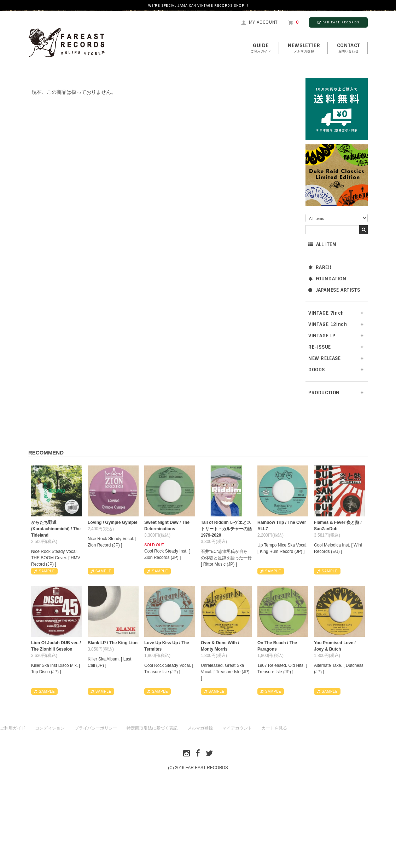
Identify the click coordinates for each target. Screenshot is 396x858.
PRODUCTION (324, 393)
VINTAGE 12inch (327, 324)
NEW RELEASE (324, 358)
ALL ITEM (322, 244)
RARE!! (319, 267)
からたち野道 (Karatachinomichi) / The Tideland (56, 529)
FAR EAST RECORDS (338, 22)
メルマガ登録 (200, 728)
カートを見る (274, 728)
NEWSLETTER (304, 48)
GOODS (316, 370)
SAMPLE (44, 571)
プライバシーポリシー (96, 728)
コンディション (50, 728)
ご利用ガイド (12, 728)
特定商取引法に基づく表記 (152, 728)
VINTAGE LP (322, 336)
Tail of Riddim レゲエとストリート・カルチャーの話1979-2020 (226, 529)
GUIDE (261, 48)
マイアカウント (237, 728)
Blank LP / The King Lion (113, 642)
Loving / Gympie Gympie (113, 522)
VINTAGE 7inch (326, 313)
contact (348, 48)
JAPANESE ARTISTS (334, 290)
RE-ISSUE (319, 347)
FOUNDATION (327, 279)
